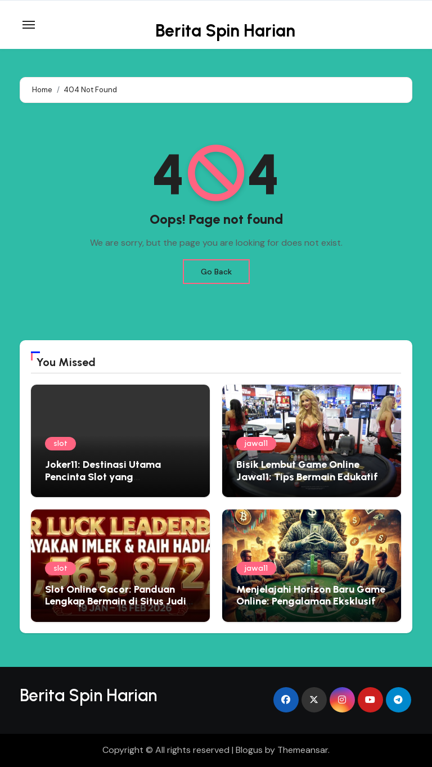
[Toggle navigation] (29, 24)
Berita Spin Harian (225, 30)
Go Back (216, 272)
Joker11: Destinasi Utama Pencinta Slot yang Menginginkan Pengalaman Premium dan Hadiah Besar (109, 482)
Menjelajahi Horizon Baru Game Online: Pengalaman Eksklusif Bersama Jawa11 (310, 601)
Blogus (249, 750)
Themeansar (302, 750)
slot (60, 443)
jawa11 (256, 443)
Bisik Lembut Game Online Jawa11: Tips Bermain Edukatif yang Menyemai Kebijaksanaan (310, 476)
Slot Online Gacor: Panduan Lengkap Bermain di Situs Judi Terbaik (115, 601)
